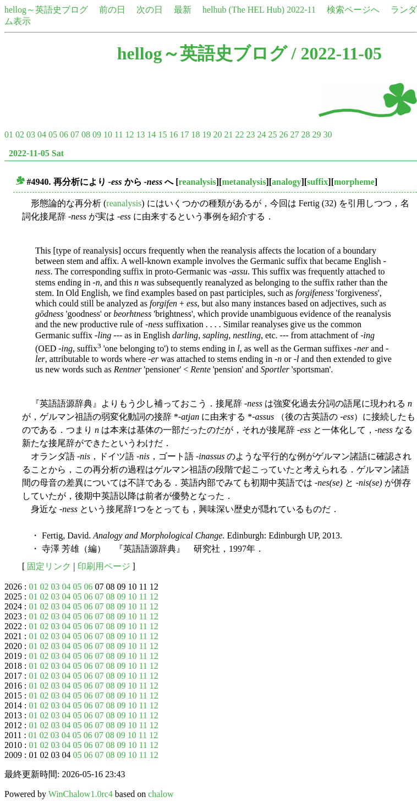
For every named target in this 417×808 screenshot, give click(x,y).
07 (74, 134)
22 (239, 134)
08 (85, 134)
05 (52, 134)
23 (250, 134)
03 (30, 134)
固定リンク (49, 566)
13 (140, 134)
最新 (182, 9)
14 (151, 134)
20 (217, 134)
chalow (160, 794)
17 (184, 134)
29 (316, 134)
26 (283, 134)
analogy (286, 181)
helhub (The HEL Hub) (243, 9)
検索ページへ (353, 9)
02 (19, 134)
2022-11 (301, 9)
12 (129, 134)
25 (272, 134)
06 (63, 134)
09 (96, 134)
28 (305, 134)
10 (107, 134)
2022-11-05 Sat (36, 153)
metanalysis (244, 181)
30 (327, 134)
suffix (317, 181)
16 (173, 134)
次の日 (149, 9)
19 (206, 134)
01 (8, 134)
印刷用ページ (104, 566)
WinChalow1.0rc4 (80, 794)
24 (261, 134)
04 (41, 134)
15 (162, 134)
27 (294, 134)
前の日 (112, 9)
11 (118, 134)
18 (195, 134)
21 (228, 134)
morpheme (354, 181)
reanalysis (197, 181)
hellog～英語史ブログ (46, 9)
